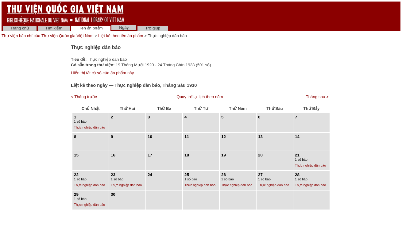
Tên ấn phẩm (91, 28)
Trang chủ (19, 28)
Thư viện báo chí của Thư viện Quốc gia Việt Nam (48, 35)
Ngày (124, 27)
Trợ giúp (152, 28)
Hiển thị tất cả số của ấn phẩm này (102, 73)
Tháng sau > (317, 96)
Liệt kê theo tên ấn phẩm (120, 35)
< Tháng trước (84, 96)
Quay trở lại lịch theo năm (199, 96)
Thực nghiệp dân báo (89, 127)
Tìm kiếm (53, 28)
